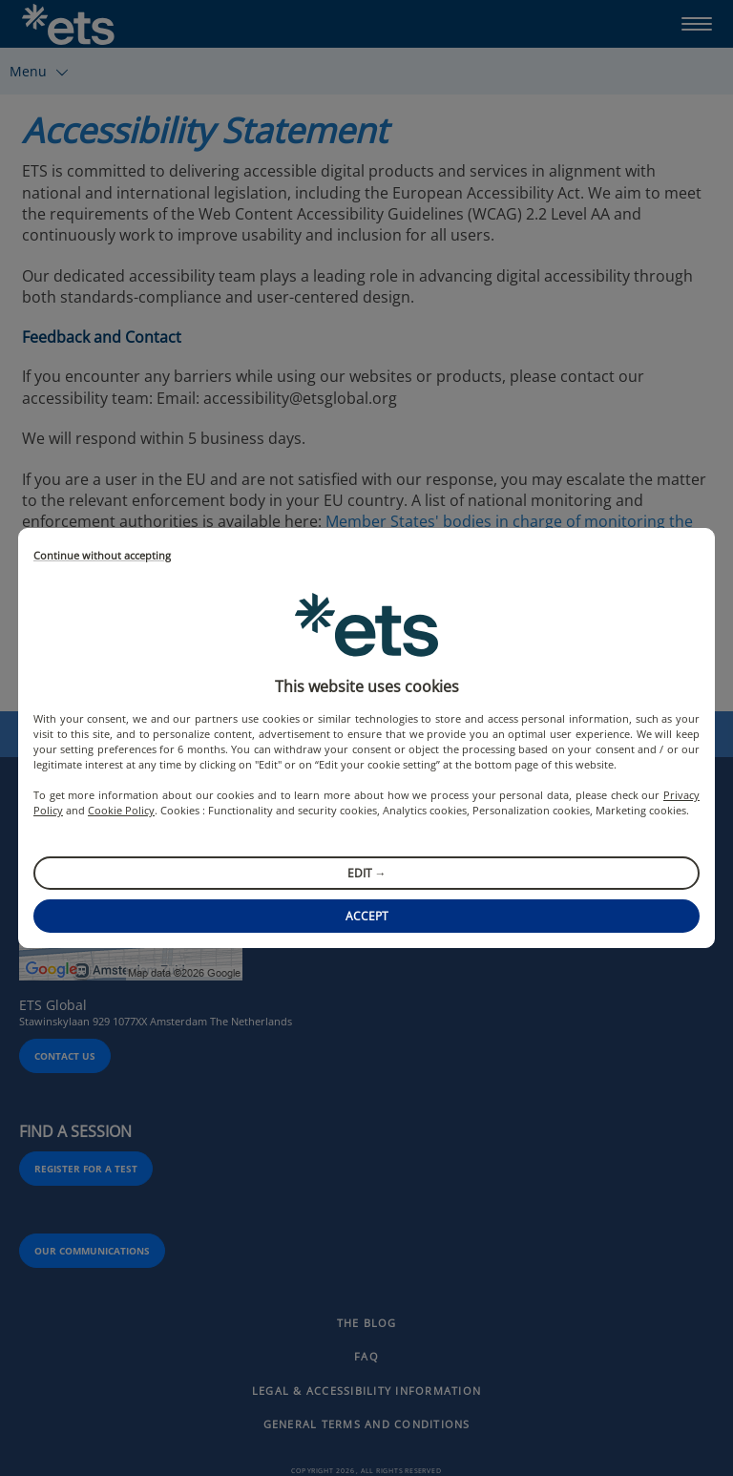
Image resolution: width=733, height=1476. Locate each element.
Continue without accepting (102, 556)
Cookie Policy (121, 810)
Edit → (367, 873)
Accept (367, 916)
